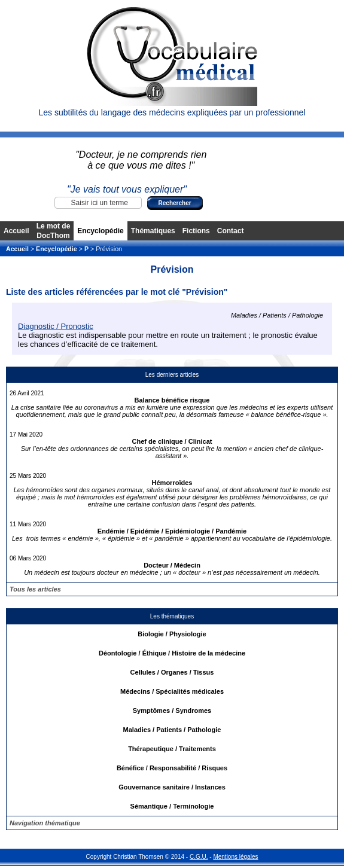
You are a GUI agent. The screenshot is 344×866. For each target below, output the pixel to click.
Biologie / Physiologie (172, 634)
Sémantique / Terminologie (172, 806)
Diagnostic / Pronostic (55, 326)
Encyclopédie (100, 231)
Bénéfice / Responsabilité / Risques (172, 768)
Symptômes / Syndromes (172, 710)
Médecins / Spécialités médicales (172, 691)
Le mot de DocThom (53, 231)
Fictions (196, 231)
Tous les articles (35, 589)
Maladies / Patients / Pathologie (172, 729)
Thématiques (153, 231)
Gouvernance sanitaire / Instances (172, 787)
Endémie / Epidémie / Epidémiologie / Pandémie (172, 531)
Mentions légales (235, 856)
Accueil (16, 231)
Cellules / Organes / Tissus (172, 672)
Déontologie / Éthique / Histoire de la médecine (172, 653)
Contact (230, 231)
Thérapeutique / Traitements (172, 748)
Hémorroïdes (172, 482)
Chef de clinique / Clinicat (172, 441)
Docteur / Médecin (172, 565)
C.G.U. (199, 856)
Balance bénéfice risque (172, 400)
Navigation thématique (45, 823)
